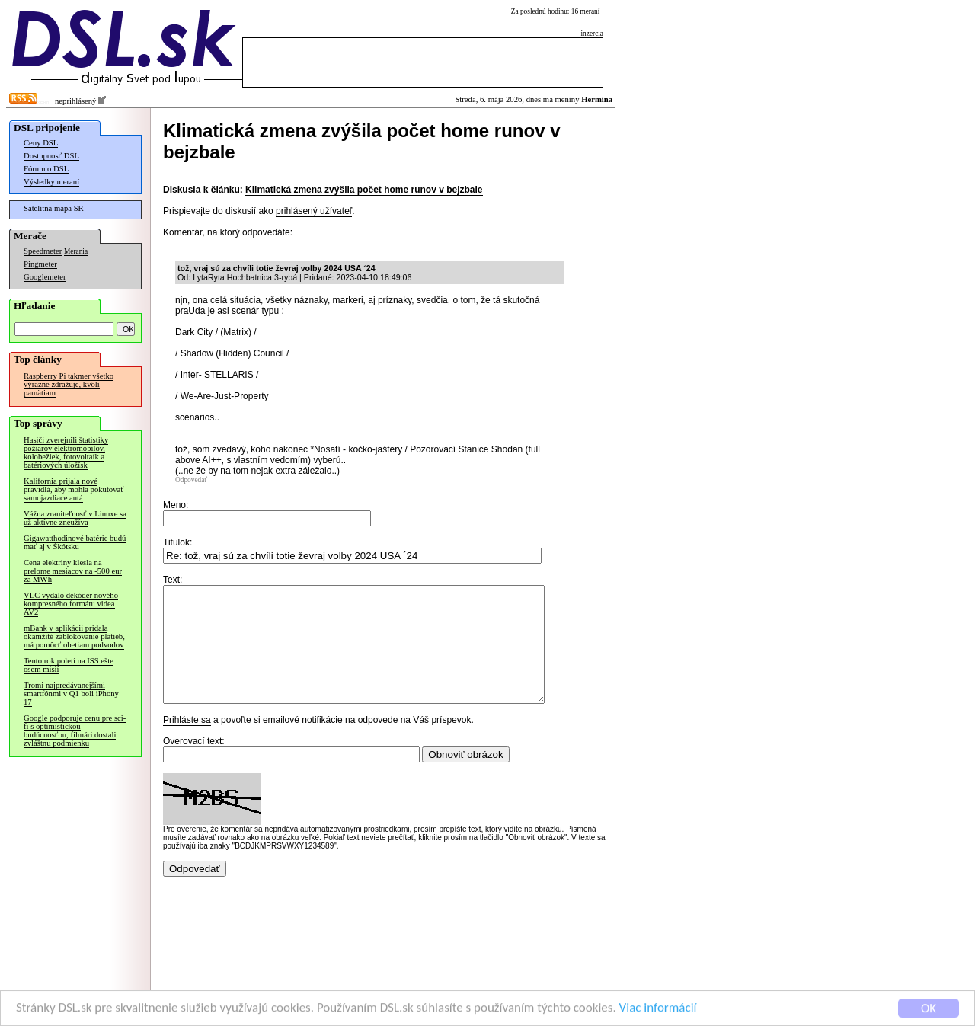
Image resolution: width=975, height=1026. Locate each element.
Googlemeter (45, 277)
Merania (76, 251)
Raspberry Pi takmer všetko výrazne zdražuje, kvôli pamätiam (68, 384)
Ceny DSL (41, 143)
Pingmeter (40, 264)
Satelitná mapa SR (54, 208)
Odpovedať (191, 480)
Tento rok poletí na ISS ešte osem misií (68, 665)
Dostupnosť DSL (51, 156)
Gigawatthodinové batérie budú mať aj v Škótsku (75, 542)
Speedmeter (43, 251)
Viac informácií (658, 1011)
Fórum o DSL (46, 169)
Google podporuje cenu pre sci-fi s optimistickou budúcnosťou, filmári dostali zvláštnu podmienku (75, 730)
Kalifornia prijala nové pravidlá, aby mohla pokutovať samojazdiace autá (74, 489)
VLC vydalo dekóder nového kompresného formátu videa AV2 (71, 603)
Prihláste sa (187, 742)
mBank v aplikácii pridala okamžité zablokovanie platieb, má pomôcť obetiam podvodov (74, 636)
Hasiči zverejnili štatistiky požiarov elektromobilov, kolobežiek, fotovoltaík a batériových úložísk (66, 452)
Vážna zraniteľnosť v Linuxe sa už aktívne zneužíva (75, 518)
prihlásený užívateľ (314, 211)
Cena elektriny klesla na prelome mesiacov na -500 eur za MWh (73, 570)
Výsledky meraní (51, 181)
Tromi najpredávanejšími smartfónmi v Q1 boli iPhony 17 (71, 693)
